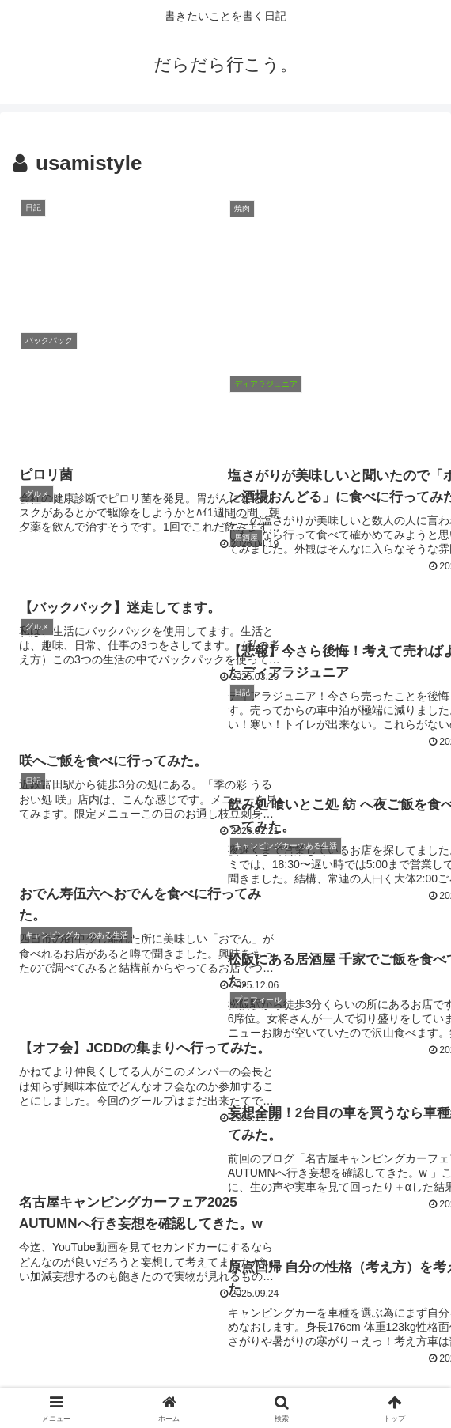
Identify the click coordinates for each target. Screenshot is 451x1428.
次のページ (226, 1197)
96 (268, 1258)
